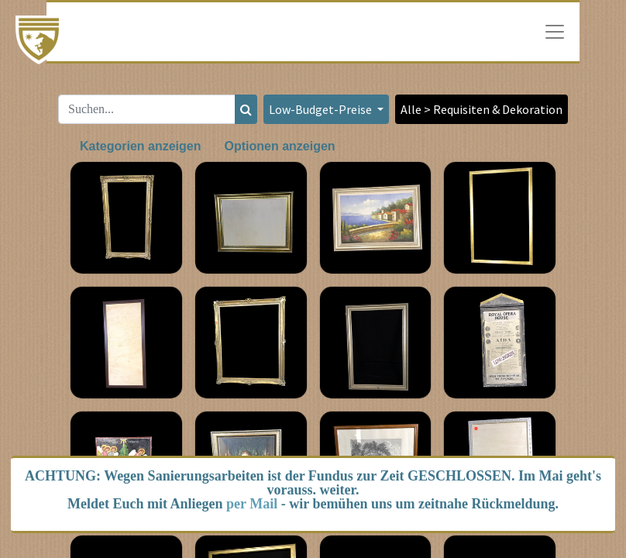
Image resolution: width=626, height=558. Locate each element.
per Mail (251, 504)
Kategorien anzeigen (140, 146)
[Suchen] (246, 109)
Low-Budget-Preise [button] (321, 109)
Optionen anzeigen (279, 146)
